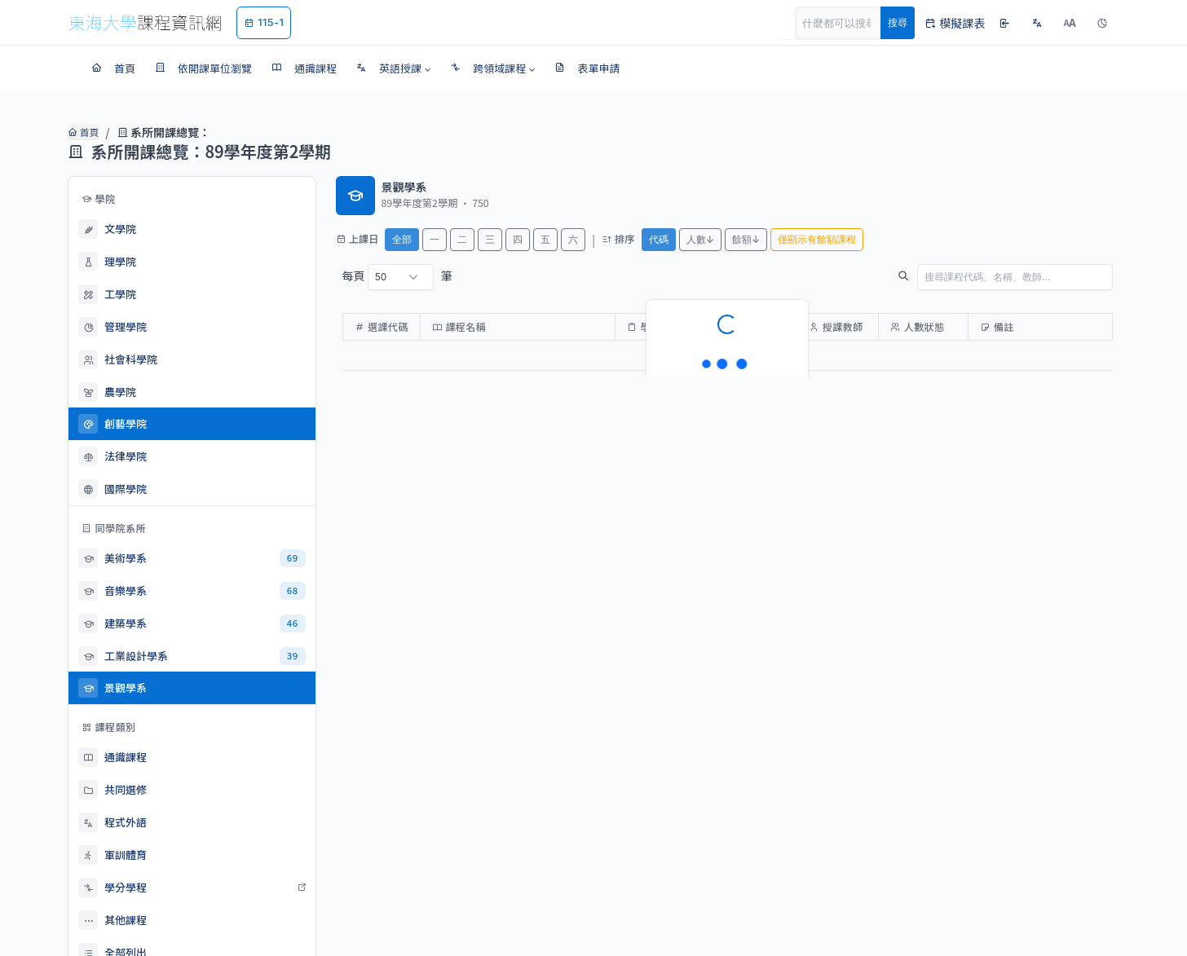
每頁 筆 (397, 277)
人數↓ (700, 239)
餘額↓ (746, 239)
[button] (393, 68)
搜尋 (897, 22)
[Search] (847, 23)
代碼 (659, 239)
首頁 (82, 132)
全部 (402, 239)
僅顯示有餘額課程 (817, 239)
